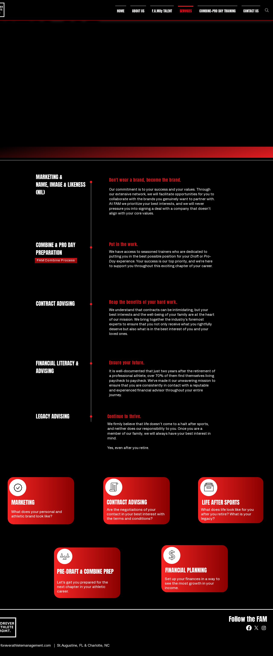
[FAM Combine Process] (56, 260)
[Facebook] (249, 628)
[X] (256, 628)
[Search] (266, 10)
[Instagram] (264, 628)
